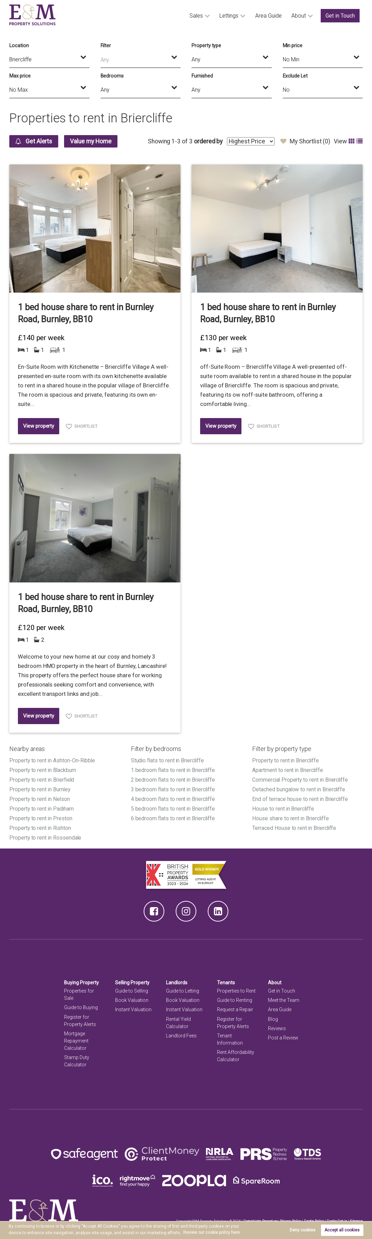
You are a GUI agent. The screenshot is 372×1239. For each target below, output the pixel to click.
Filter (106, 45)
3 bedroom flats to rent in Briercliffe (174, 788)
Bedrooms (112, 76)
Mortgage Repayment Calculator (76, 1038)
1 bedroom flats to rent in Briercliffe (174, 769)
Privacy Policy (290, 1218)
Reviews (277, 1025)
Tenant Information (230, 1036)
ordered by (208, 141)
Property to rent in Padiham (41, 807)
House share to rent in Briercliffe (291, 816)
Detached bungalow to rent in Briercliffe (299, 788)
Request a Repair (235, 1007)
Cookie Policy (313, 1218)
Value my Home (92, 141)
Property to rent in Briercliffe (286, 760)
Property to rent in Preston (41, 816)
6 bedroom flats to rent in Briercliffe (174, 816)
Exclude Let (295, 76)
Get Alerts (34, 141)
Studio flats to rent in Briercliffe (168, 760)
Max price (20, 76)
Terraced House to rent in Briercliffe (295, 826)
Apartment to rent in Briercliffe (288, 769)
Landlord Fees (181, 1033)
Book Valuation (131, 998)
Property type (206, 45)
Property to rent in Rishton (40, 826)
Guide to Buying (81, 1005)
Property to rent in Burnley (40, 788)
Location (19, 45)
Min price (293, 45)
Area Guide (268, 15)
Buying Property (81, 980)
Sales (196, 15)
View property (38, 426)
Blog (273, 1016)
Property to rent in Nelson (40, 797)
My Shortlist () (305, 141)
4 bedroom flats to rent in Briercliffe (174, 797)
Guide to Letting (182, 988)
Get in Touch (340, 15)
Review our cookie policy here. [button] (212, 1232)
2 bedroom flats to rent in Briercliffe (174, 779)
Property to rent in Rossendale (45, 835)
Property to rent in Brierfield (42, 779)
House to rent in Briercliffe (284, 807)
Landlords (177, 980)
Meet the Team (283, 998)
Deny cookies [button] (303, 1230)
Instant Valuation (133, 1007)
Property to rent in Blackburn (42, 769)
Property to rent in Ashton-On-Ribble (52, 760)
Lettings (228, 15)
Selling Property (132, 980)
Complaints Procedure (259, 1218)
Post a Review (283, 1035)
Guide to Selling (131, 988)
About (298, 15)
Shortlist (85, 426)
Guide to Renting (234, 998)
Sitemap (356, 1218)
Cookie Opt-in (336, 1218)
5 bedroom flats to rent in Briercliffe (174, 807)
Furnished (202, 76)
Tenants (226, 980)
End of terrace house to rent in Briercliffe (300, 797)
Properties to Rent (236, 988)
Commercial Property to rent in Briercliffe (301, 779)
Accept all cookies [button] (342, 1230)
